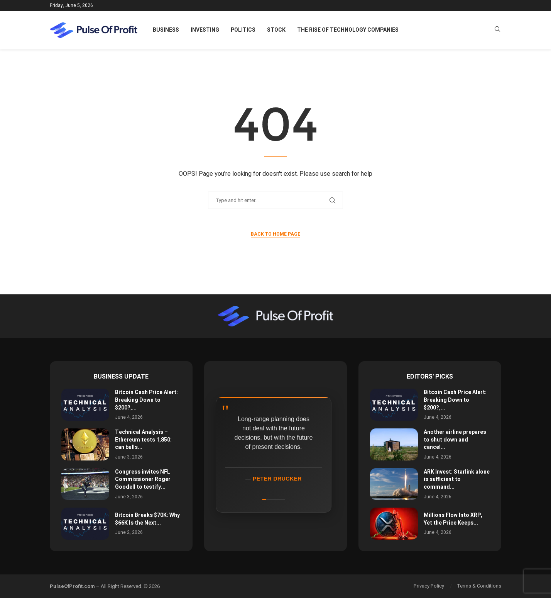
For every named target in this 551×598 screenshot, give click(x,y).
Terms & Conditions (479, 586)
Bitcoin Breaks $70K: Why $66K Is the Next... (147, 519)
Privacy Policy (429, 586)
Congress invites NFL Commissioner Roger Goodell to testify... (143, 479)
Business (166, 30)
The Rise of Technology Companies (348, 30)
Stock (276, 30)
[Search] (497, 30)
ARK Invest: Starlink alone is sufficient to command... (457, 479)
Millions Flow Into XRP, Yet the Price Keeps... (453, 519)
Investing (205, 30)
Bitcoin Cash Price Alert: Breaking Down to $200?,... (146, 399)
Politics (243, 30)
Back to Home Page (275, 234)
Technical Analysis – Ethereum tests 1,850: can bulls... (143, 439)
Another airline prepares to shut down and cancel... (455, 439)
